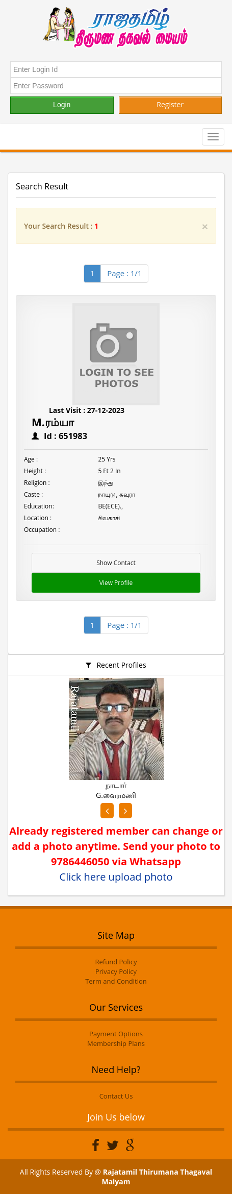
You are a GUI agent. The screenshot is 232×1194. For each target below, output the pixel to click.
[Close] (205, 226)
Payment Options (116, 1033)
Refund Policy (116, 961)
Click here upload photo (116, 877)
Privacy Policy (116, 971)
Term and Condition (116, 981)
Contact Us (116, 1096)
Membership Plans (116, 1043)
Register (170, 104)
